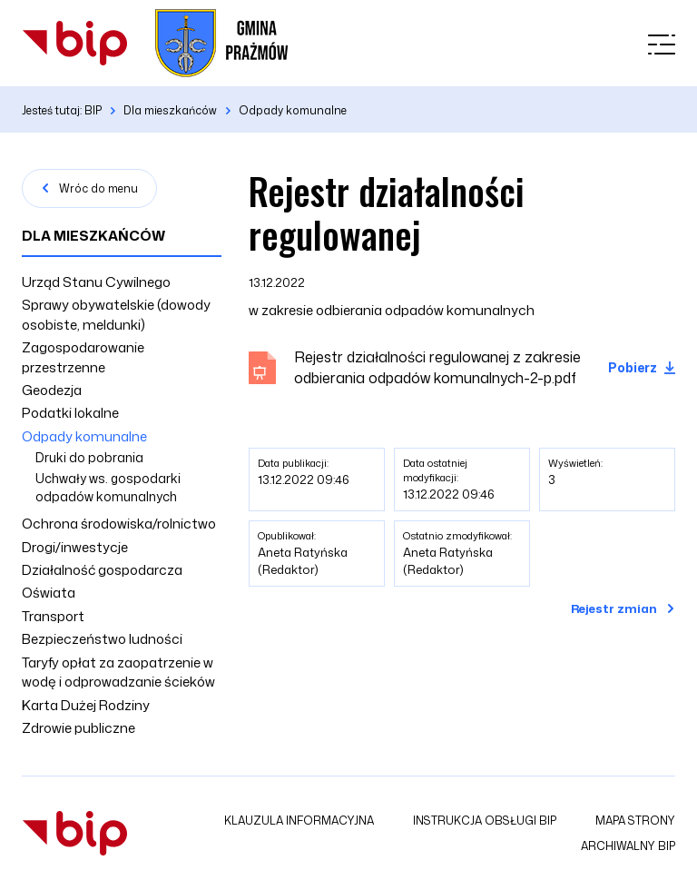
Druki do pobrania (89, 457)
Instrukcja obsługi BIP (484, 820)
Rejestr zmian (614, 608)
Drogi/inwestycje (75, 547)
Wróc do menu (98, 188)
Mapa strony (635, 820)
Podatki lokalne (70, 412)
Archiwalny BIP (628, 846)
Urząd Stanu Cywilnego (96, 282)
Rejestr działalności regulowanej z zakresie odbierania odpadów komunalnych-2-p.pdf (437, 367)
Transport (53, 616)
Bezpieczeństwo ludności (102, 638)
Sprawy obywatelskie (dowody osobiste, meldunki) (116, 314)
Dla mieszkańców (93, 235)
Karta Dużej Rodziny (86, 705)
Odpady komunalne (84, 436)
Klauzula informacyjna (299, 820)
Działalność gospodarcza (102, 569)
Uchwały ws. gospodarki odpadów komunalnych (108, 487)
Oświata (48, 592)
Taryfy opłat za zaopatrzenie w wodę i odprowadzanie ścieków (118, 672)
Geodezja (52, 390)
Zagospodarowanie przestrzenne (83, 357)
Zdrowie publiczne (78, 727)
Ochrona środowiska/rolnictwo (119, 523)
